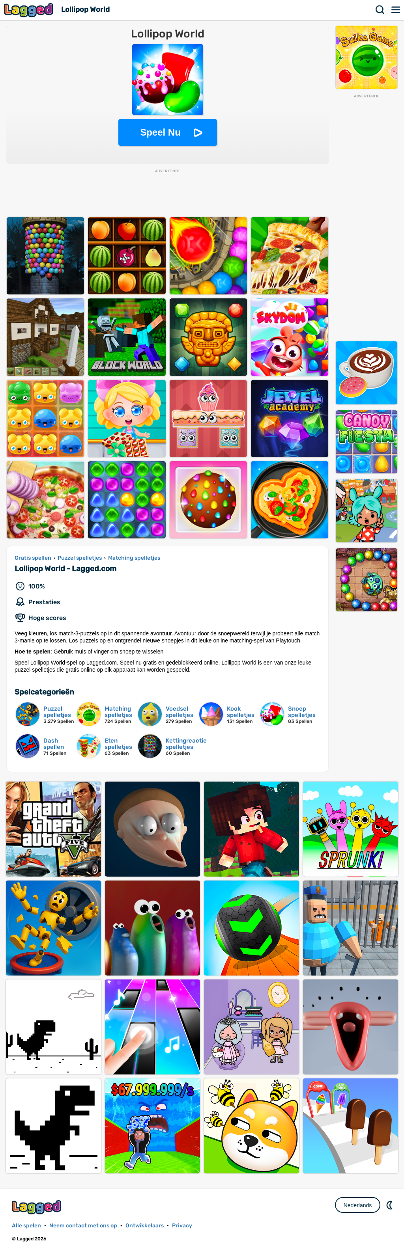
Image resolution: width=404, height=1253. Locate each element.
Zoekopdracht (380, 10)
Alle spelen (26, 1225)
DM (390, 1205)
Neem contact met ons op (83, 1225)
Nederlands (358, 1205)
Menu (396, 10)
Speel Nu (160, 132)
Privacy (182, 1225)
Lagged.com (37, 1207)
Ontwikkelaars (144, 1225)
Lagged (29, 10)
